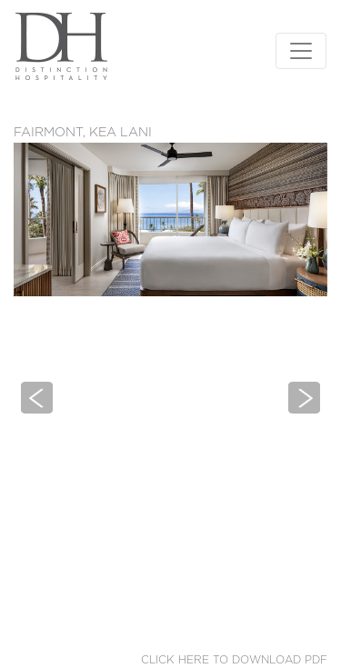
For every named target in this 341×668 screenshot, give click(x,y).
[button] (37, 397)
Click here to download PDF (234, 659)
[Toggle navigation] (301, 51)
